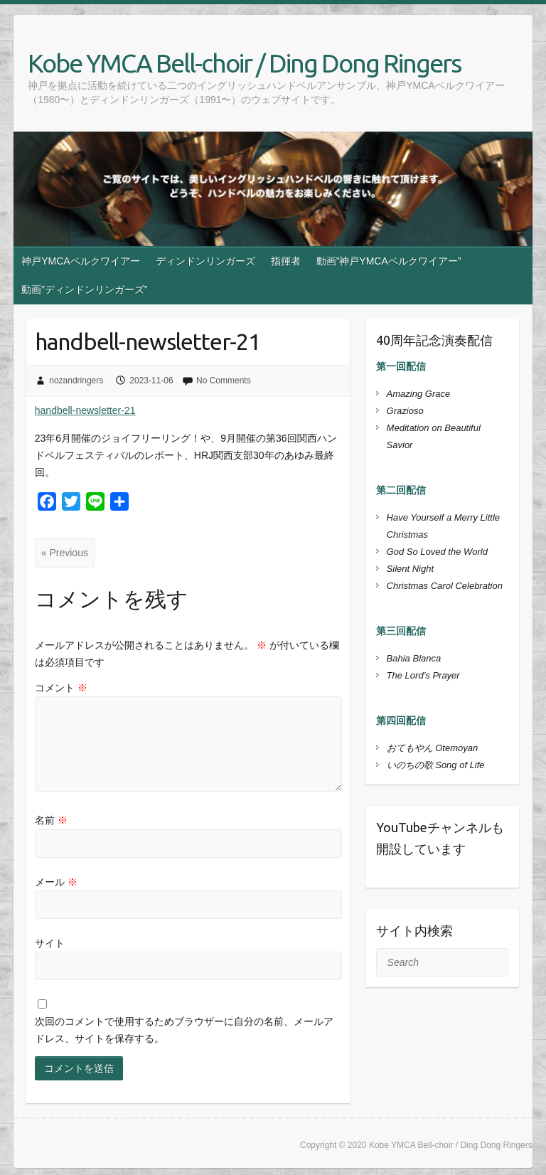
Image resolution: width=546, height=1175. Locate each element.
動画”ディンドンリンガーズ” (84, 289)
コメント (61, 687)
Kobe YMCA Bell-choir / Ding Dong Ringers (244, 63)
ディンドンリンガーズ (205, 261)
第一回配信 (401, 366)
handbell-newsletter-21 (85, 410)
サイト (50, 943)
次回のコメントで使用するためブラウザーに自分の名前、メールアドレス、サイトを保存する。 (184, 1030)
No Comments (223, 381)
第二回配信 (401, 490)
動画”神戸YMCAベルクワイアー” (388, 261)
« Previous (64, 552)
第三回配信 (401, 631)
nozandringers (76, 381)
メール (56, 882)
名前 (51, 820)
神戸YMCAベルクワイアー (80, 261)
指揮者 (286, 261)
